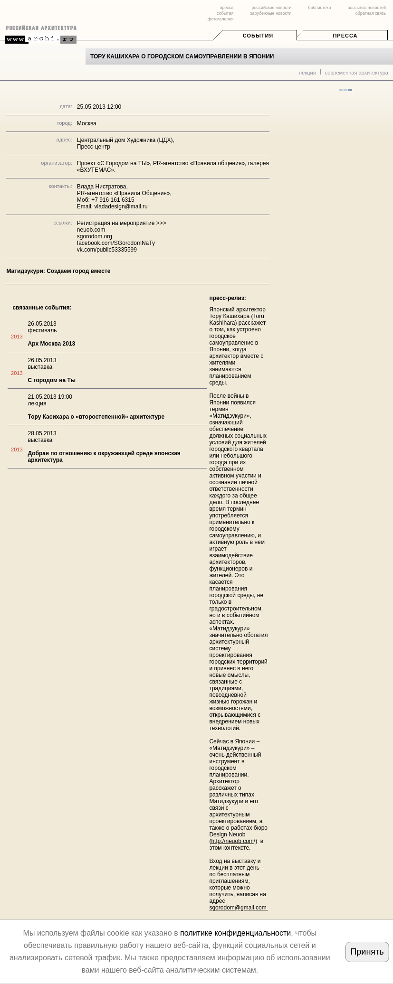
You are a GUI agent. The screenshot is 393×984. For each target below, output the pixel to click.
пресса (226, 7)
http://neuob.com (232, 841)
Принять (366, 951)
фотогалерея (220, 19)
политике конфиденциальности (235, 933)
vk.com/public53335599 (107, 249)
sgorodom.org (94, 236)
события (225, 13)
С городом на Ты (52, 380)
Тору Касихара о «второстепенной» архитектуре (96, 416)
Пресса (345, 35)
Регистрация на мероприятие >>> (121, 223)
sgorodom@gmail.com (238, 907)
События (258, 35)
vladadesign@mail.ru (121, 206)
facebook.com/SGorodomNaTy (116, 243)
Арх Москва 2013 (52, 343)
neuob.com (91, 229)
